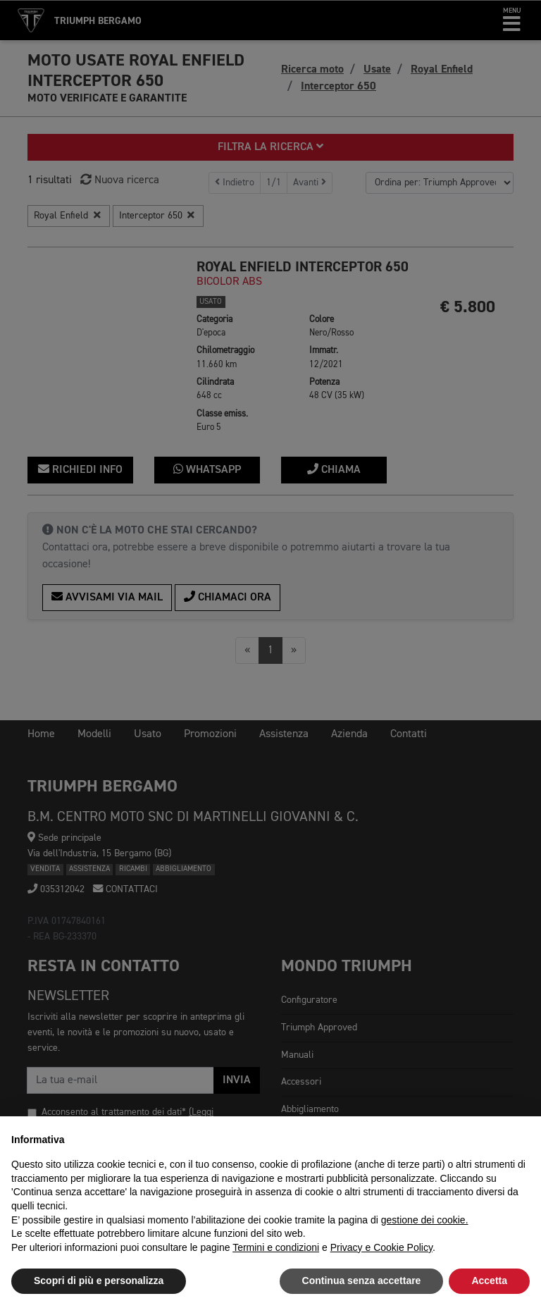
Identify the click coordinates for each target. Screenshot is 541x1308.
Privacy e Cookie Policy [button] (381, 1247)
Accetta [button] (489, 1280)
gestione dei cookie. (424, 1220)
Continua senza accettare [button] (361, 1280)
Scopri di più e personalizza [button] (98, 1280)
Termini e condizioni (275, 1247)
